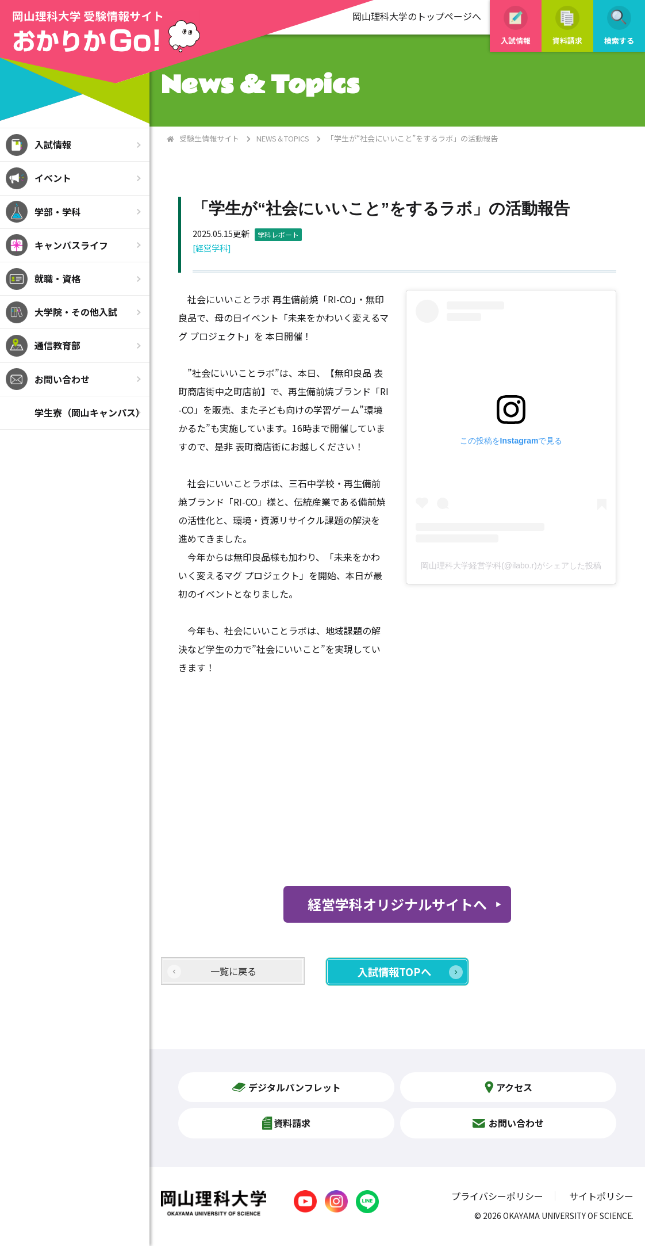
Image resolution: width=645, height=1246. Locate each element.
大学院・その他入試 (75, 312)
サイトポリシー (601, 1196)
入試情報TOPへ (394, 971)
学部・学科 (57, 212)
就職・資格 (57, 278)
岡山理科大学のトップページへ (416, 16)
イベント (52, 178)
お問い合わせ (62, 379)
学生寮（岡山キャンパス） (89, 412)
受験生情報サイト (209, 138)
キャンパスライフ (71, 245)
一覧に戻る (233, 971)
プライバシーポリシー (497, 1196)
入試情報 (52, 144)
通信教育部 (57, 345)
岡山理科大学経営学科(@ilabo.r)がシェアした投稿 (511, 565)
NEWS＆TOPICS (282, 138)
